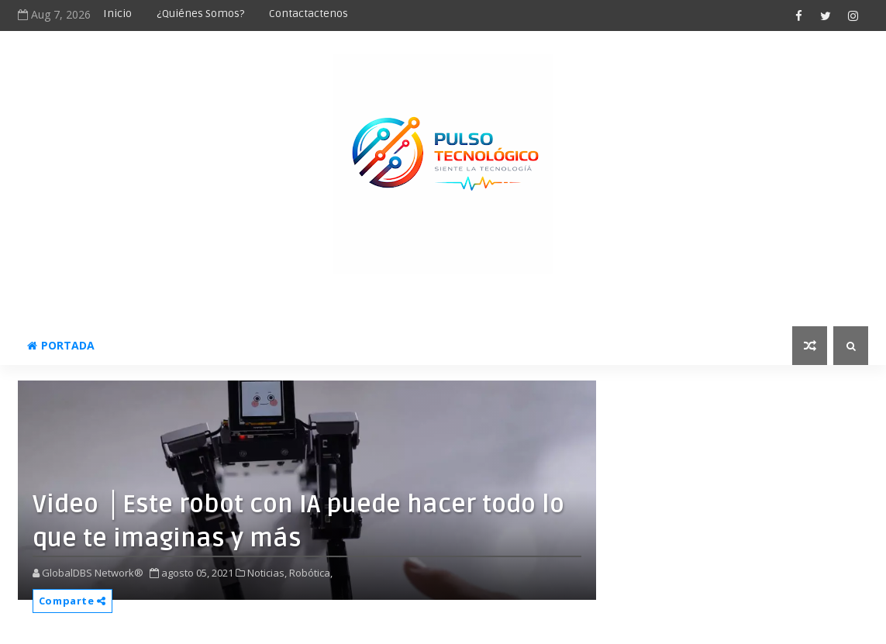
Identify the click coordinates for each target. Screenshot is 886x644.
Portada (61, 345)
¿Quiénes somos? (200, 13)
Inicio (117, 13)
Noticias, (267, 573)
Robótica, (311, 573)
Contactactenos (308, 13)
